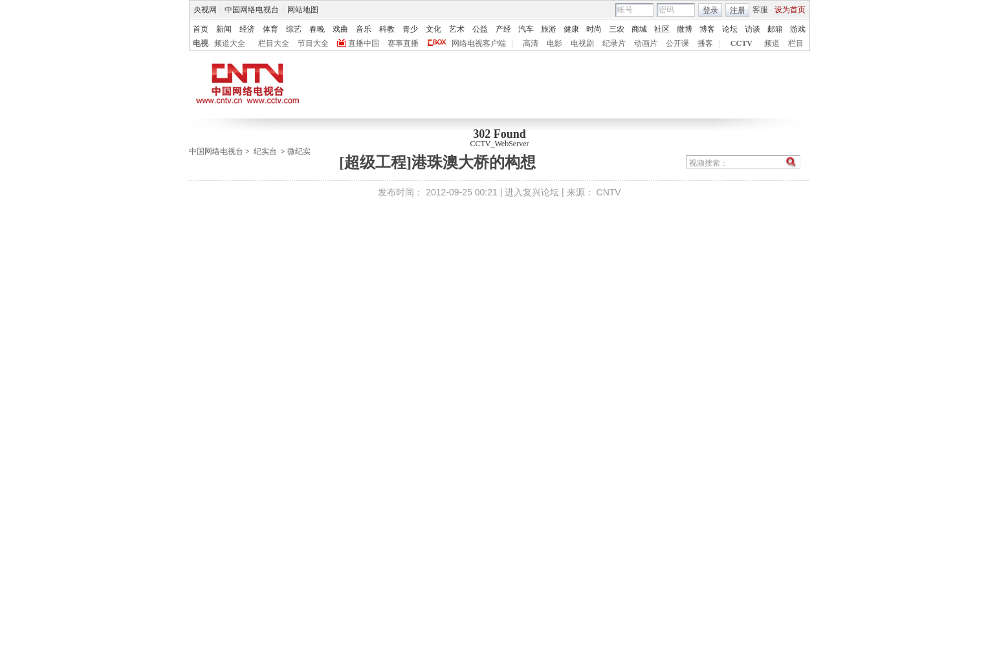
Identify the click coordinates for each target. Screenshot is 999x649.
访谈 (752, 29)
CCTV (741, 43)
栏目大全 (273, 43)
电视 (200, 43)
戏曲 (340, 29)
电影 (554, 43)
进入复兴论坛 (532, 192)
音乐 (363, 29)
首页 (200, 29)
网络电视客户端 (479, 43)
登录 (710, 10)
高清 (530, 43)
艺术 (457, 29)
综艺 (294, 29)
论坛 (730, 29)
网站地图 (302, 9)
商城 (639, 29)
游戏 (798, 29)
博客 (707, 29)
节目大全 (313, 43)
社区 (662, 29)
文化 (433, 29)
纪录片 (614, 43)
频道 (772, 43)
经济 (247, 29)
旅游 (548, 29)
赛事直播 (403, 43)
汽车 (526, 29)
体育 (270, 29)
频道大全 (229, 43)
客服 (760, 9)
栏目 (796, 43)
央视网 (205, 9)
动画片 (645, 43)
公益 (480, 29)
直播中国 (363, 43)
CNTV (609, 192)
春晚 (317, 29)
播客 (705, 43)
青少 (410, 29)
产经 (503, 29)
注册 (737, 10)
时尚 (594, 29)
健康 (571, 29)
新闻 (224, 29)
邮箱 (775, 29)
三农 (616, 29)
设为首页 (790, 9)
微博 (684, 29)
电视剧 (582, 43)
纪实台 (265, 151)
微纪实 (299, 151)
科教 (387, 29)
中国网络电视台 (252, 9)
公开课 (677, 43)
